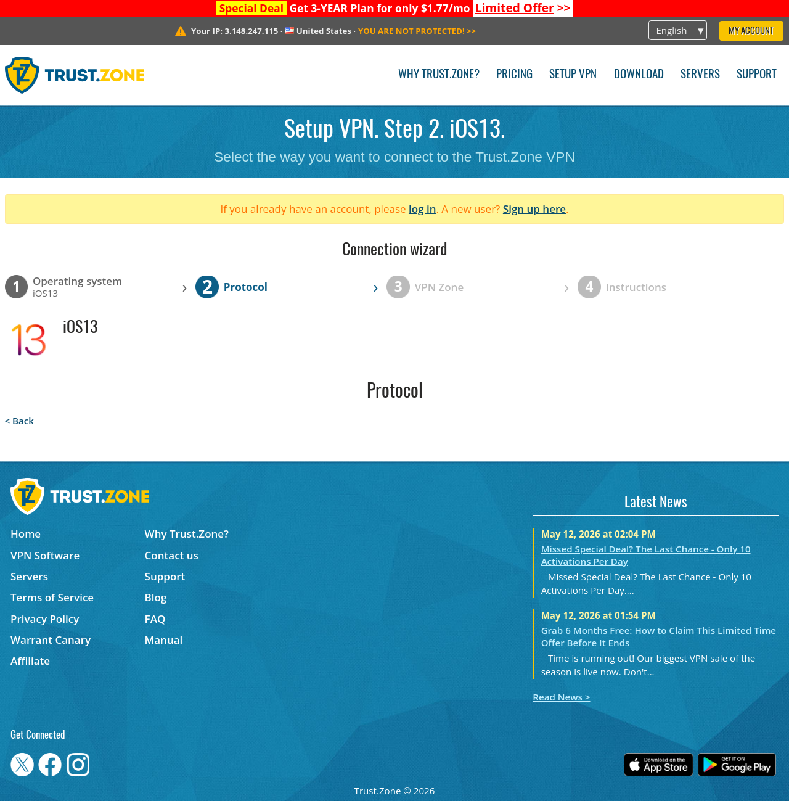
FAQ (155, 619)
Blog (156, 597)
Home (25, 534)
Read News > (561, 697)
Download (639, 75)
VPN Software (45, 555)
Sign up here (534, 209)
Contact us (171, 555)
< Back (19, 420)
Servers (700, 75)
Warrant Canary (50, 640)
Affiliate (30, 661)
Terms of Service (52, 597)
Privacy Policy (44, 619)
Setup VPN (573, 75)
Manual (164, 640)
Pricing (514, 75)
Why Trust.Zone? (439, 75)
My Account (751, 31)
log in (422, 209)
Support (757, 75)
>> (523, 8)
